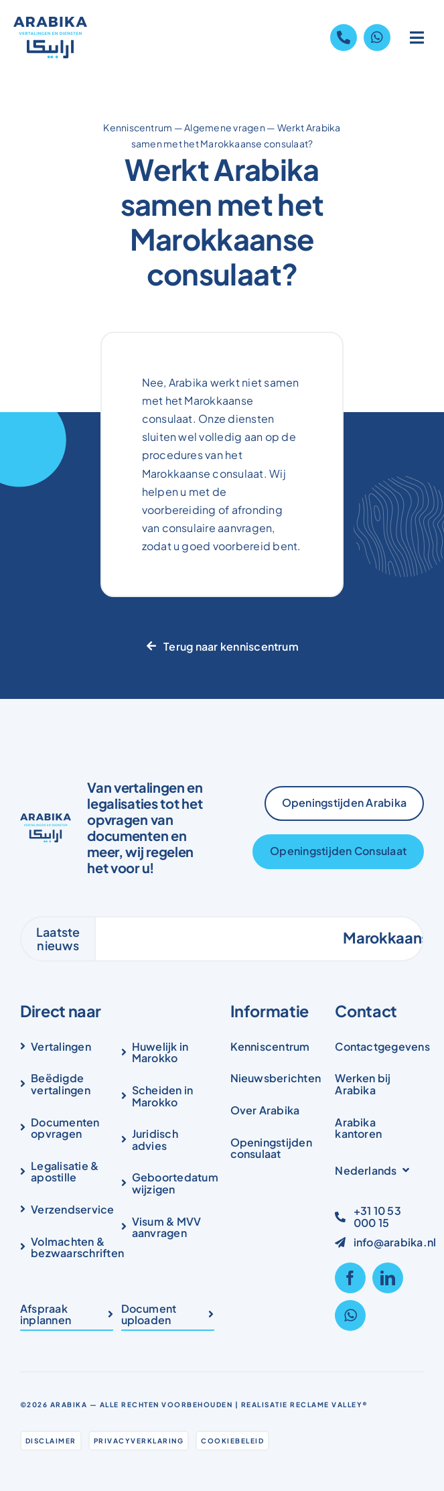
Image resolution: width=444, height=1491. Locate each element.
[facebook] (350, 1277)
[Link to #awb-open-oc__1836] (417, 37)
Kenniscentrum (137, 127)
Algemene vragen (224, 127)
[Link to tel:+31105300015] (343, 37)
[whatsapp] (350, 1315)
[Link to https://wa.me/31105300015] (377, 37)
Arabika (69, 1405)
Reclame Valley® (329, 1405)
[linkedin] (387, 1277)
